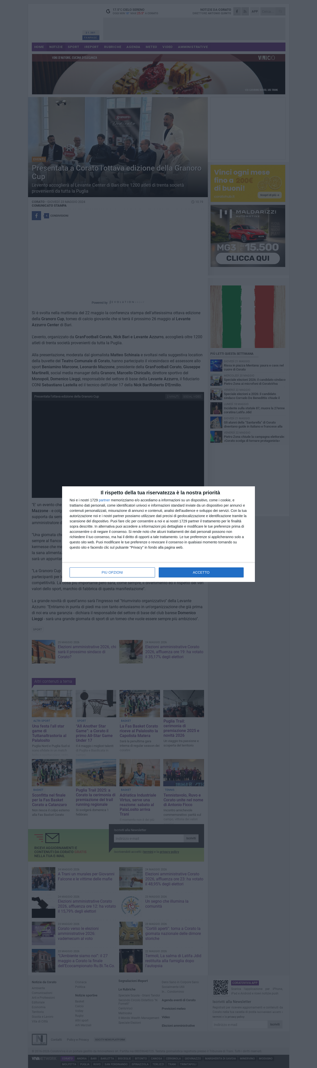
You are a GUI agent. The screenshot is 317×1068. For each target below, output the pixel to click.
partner (104, 500)
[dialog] (158, 534)
